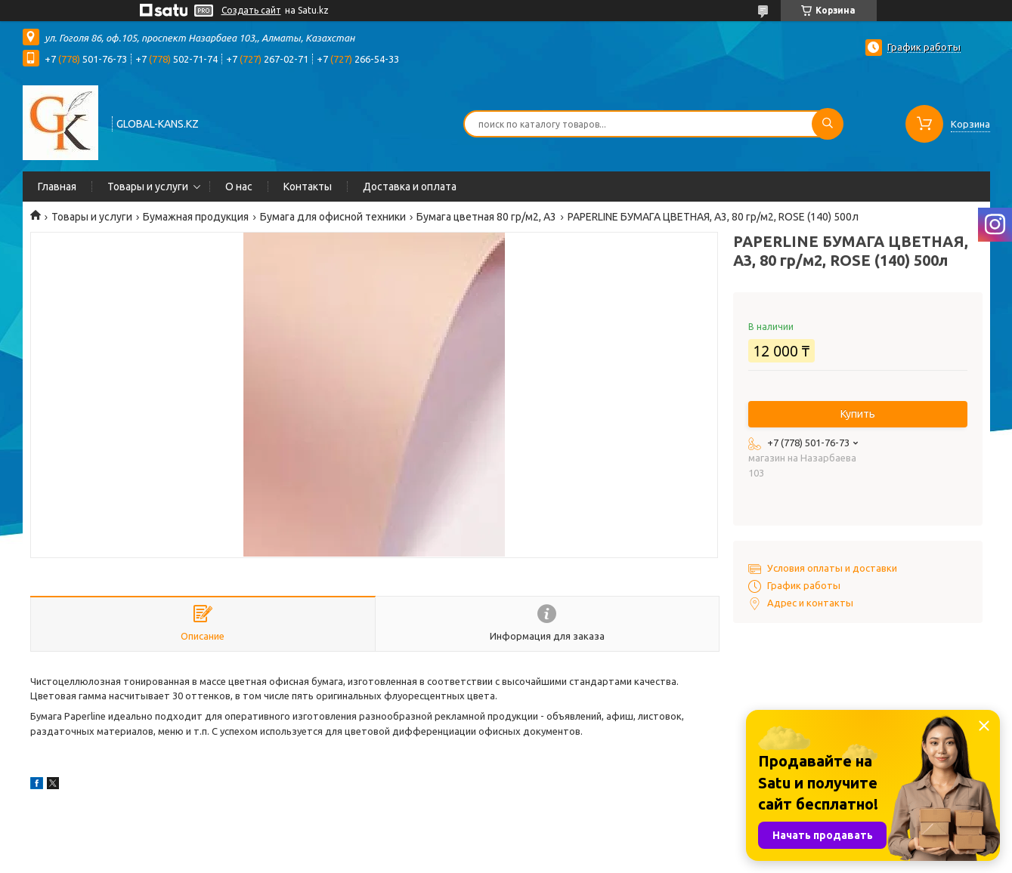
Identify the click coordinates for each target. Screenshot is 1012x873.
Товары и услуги (147, 186)
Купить (857, 414)
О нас (238, 186)
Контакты (307, 186)
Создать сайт (251, 10)
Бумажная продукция (196, 217)
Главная (57, 186)
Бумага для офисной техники (333, 217)
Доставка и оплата (409, 186)
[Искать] (827, 124)
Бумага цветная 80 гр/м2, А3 (486, 217)
